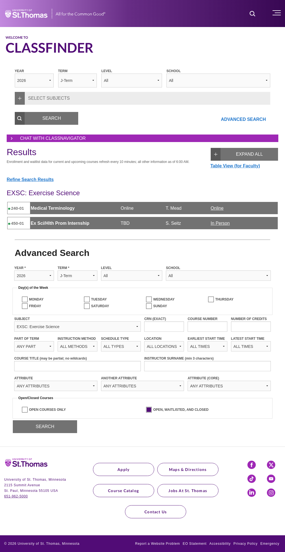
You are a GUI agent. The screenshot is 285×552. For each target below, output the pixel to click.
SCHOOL (173, 71)
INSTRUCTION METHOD (77, 339)
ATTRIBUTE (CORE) (203, 378)
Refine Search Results (30, 179)
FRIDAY (35, 306)
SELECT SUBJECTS (42, 98)
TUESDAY (99, 299)
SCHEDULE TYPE (115, 339)
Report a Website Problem (157, 544)
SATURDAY (100, 306)
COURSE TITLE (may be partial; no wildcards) (50, 358)
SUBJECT (22, 319)
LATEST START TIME (247, 339)
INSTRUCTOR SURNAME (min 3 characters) (178, 358)
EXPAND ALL (237, 154)
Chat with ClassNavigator (46, 138)
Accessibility (220, 544)
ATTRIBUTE (23, 378)
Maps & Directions (188, 469)
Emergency (270, 544)
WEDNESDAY (164, 299)
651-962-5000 (16, 496)
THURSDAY (224, 299)
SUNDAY (160, 306)
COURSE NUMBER (202, 319)
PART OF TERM (26, 339)
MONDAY (36, 299)
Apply (123, 469)
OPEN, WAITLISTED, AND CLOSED (180, 410)
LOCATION (152, 339)
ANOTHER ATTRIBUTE (119, 378)
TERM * (63, 268)
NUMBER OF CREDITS (249, 319)
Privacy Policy (246, 544)
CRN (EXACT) (155, 319)
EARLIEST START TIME (206, 339)
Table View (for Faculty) (235, 165)
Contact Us (155, 511)
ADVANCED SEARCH (243, 119)
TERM (63, 71)
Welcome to (17, 37)
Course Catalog (123, 490)
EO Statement (195, 544)
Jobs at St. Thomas (187, 490)
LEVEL (106, 71)
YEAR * (20, 268)
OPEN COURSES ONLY (47, 410)
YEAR (19, 71)
